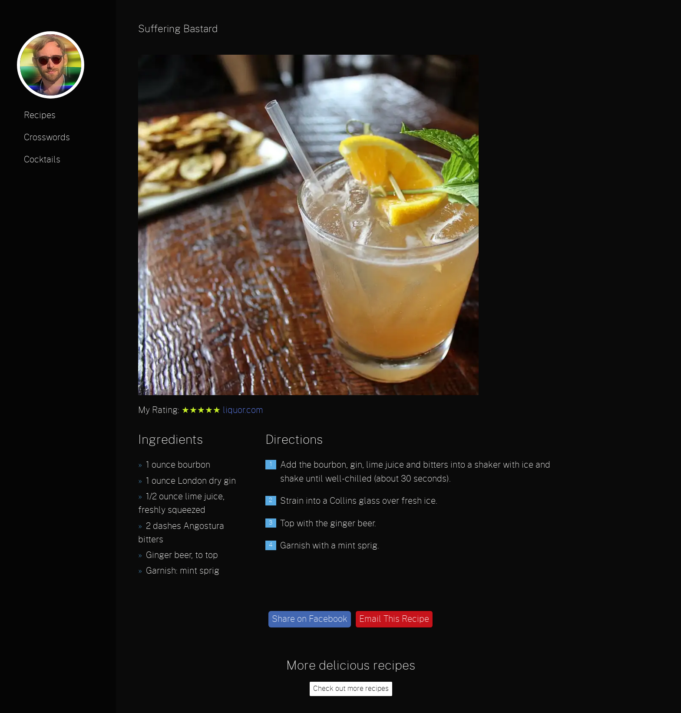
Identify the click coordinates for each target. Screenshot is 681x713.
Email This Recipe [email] (394, 619)
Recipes (40, 115)
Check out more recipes (351, 688)
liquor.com (243, 410)
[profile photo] (50, 68)
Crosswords (47, 137)
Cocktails (42, 159)
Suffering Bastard (178, 29)
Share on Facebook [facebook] (309, 619)
